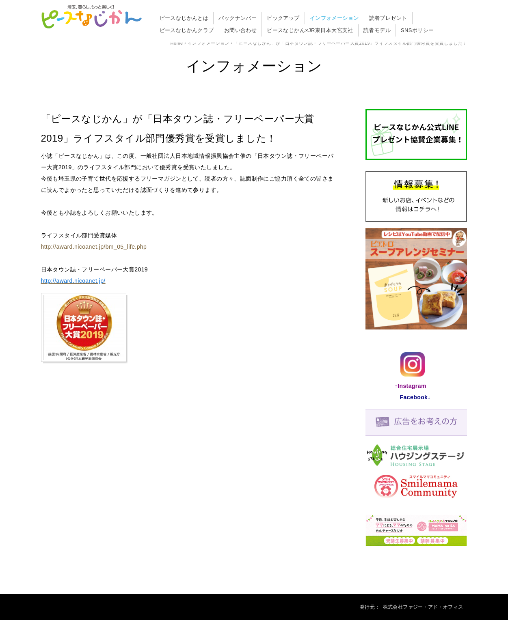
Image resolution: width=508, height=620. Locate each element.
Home (177, 43)
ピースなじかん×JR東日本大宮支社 (310, 30)
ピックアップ (283, 18)
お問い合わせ (240, 30)
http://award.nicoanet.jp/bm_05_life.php (94, 246)
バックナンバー (237, 18)
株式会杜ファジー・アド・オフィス (423, 607)
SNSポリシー (417, 30)
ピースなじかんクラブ (187, 30)
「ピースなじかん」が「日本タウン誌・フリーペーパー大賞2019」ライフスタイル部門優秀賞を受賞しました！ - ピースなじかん (92, 17)
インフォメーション (334, 18)
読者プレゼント (388, 18)
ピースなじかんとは (184, 18)
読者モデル (377, 30)
